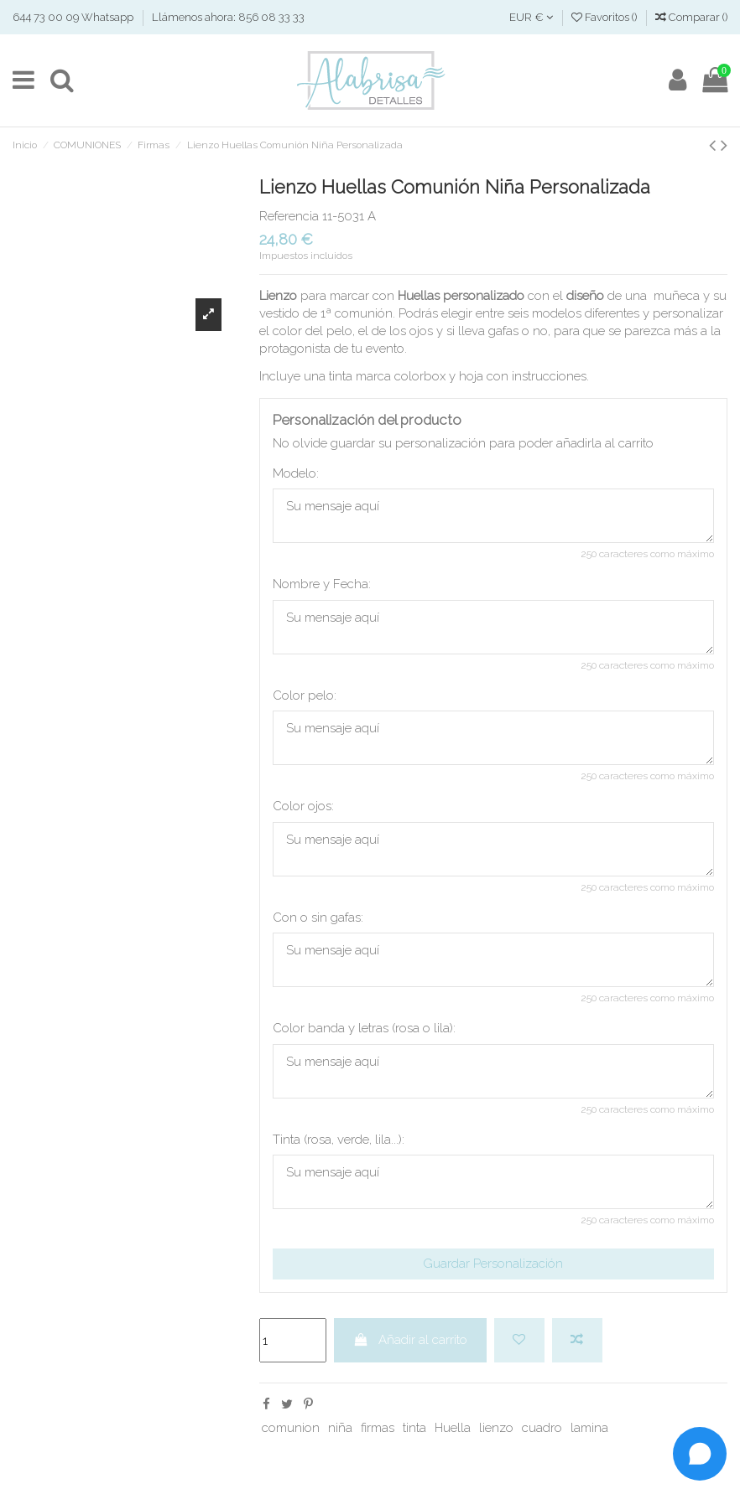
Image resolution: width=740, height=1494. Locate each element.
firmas (377, 1427)
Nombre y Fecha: (322, 584)
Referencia (289, 216)
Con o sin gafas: (318, 917)
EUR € (531, 17)
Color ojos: (303, 806)
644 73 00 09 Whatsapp (74, 17)
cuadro (542, 1427)
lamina (589, 1427)
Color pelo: (304, 695)
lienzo (496, 1427)
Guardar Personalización (493, 1263)
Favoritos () (605, 17)
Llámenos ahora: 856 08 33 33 (228, 17)
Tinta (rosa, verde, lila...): (338, 1139)
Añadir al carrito (409, 1339)
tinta (414, 1427)
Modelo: (296, 473)
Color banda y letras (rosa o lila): (364, 1028)
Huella (453, 1427)
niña (340, 1427)
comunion (291, 1427)
